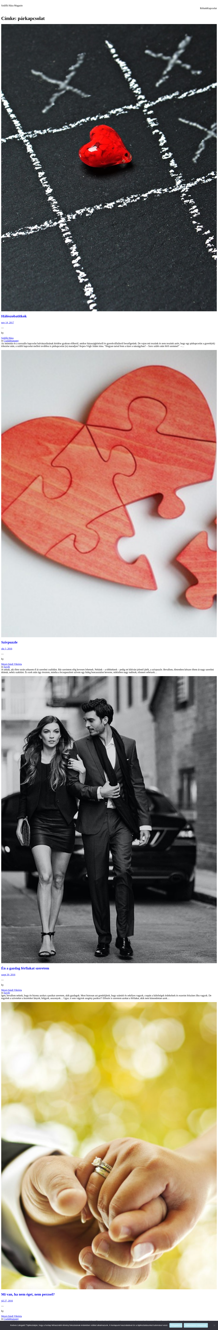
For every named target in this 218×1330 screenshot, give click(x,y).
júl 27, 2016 (7, 1300)
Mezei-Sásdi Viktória (11, 664)
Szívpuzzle (9, 642)
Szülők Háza (7, 338)
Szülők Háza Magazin (12, 5)
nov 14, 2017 (7, 322)
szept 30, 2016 (8, 974)
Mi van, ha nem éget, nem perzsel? (28, 1294)
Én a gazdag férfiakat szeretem (25, 968)
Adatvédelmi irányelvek (195, 1325)
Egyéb (7, 667)
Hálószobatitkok (14, 316)
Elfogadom (176, 1325)
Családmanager (11, 340)
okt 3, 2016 (6, 648)
